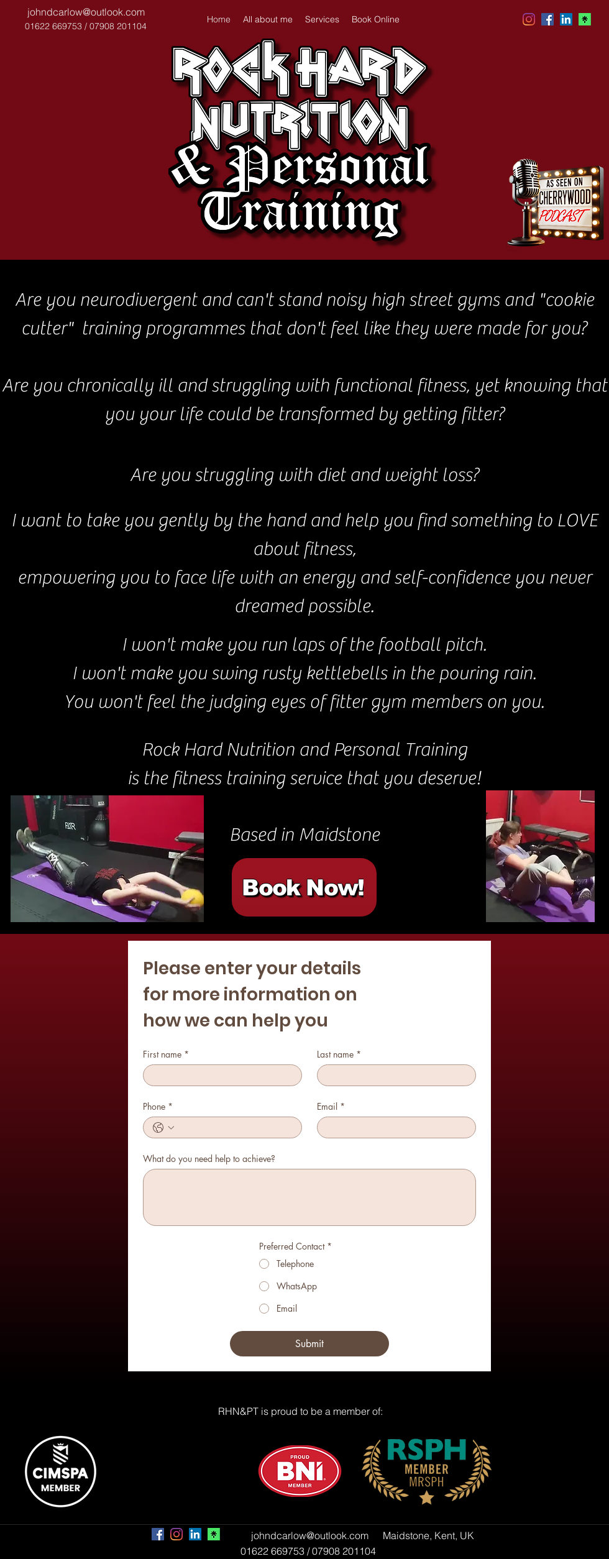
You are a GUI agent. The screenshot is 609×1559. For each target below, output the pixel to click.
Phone (158, 1106)
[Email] (393, 1127)
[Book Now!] (304, 887)
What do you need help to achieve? (209, 1158)
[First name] (219, 1075)
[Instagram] (529, 19)
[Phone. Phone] (235, 1127)
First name (166, 1054)
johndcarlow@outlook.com (86, 12)
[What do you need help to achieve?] (309, 1197)
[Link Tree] (214, 1534)
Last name (339, 1054)
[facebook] (547, 19)
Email (331, 1106)
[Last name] (393, 1075)
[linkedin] (566, 19)
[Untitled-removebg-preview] (585, 19)
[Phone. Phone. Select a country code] (163, 1127)
